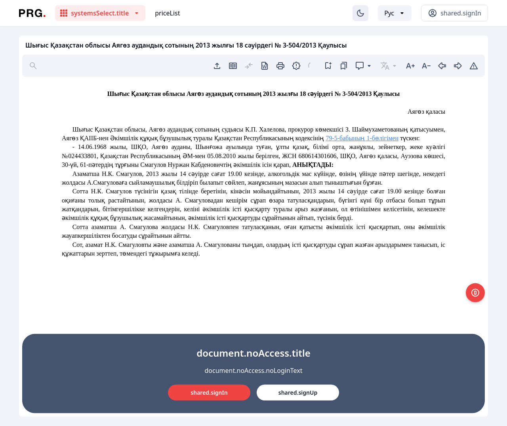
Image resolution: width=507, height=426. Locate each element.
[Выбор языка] (395, 13)
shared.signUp (297, 392)
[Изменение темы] (360, 13)
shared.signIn (209, 392)
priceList (167, 13)
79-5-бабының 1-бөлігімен (362, 138)
